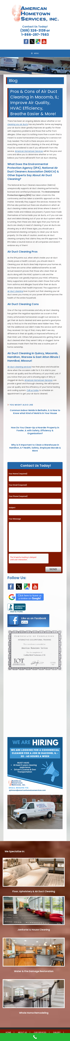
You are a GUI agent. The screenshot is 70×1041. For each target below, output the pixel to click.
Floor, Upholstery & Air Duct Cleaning (33, 891)
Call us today (33, 390)
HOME (8, 1032)
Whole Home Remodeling (33, 1013)
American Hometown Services (29, 151)
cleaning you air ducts (17, 124)
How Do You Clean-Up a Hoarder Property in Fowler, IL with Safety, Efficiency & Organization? (35, 430)
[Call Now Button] (35, 1037)
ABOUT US (22, 1032)
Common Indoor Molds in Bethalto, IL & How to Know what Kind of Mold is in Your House (35, 412)
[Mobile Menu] (35, 54)
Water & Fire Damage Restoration (33, 971)
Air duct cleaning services (19, 367)
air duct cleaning (15, 291)
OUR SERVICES (40, 1032)
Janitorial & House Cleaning (34, 930)
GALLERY (57, 1032)
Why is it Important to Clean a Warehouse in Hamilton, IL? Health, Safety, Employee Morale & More (35, 448)
